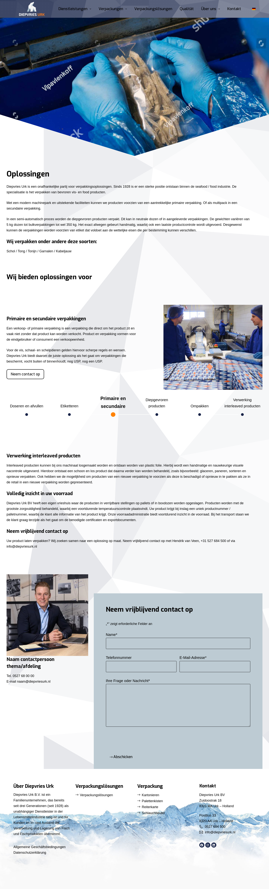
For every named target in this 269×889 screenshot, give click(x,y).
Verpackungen (113, 8)
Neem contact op (25, 374)
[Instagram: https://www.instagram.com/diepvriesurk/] (207, 845)
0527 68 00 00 (23, 676)
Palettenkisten (152, 801)
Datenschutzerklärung (29, 852)
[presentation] (134, 739)
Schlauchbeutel (153, 813)
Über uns (211, 8)
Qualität (187, 8)
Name (111, 635)
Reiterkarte (150, 807)
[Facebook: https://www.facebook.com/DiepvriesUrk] (201, 845)
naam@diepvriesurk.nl (33, 681)
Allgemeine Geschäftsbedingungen (39, 847)
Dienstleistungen (75, 8)
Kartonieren (150, 795)
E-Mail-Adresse (193, 658)
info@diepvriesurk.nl (220, 832)
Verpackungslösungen (153, 8)
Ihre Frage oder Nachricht (128, 681)
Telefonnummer (119, 658)
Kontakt (234, 8)
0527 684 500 (215, 826)
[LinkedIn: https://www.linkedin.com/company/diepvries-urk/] (213, 845)
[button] (254, 9)
